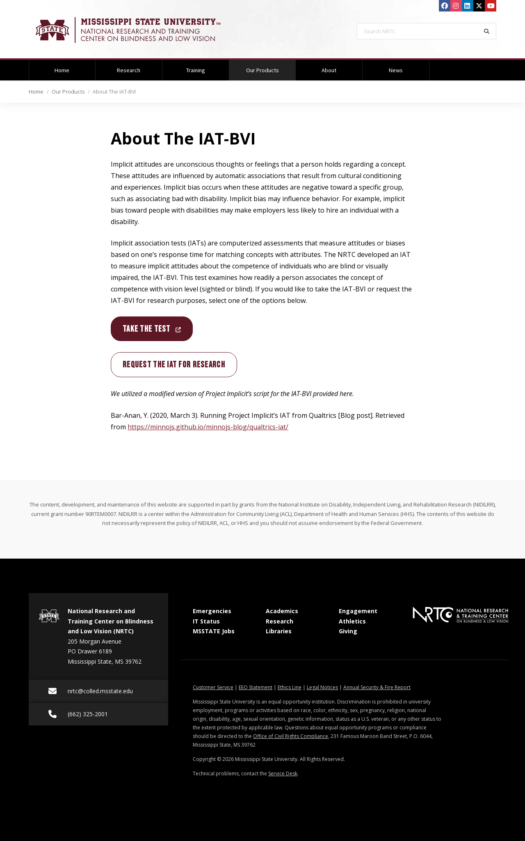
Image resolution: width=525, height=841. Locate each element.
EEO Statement (255, 687)
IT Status (206, 621)
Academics (282, 611)
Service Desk (282, 773)
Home (62, 70)
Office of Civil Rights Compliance (290, 736)
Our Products (271, 67)
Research (128, 70)
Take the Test (152, 329)
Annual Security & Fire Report (377, 687)
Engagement (358, 611)
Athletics (352, 621)
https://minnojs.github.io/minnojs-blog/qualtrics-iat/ (208, 426)
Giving (348, 631)
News (396, 70)
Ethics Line (289, 687)
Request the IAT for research (174, 365)
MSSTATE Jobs (214, 631)
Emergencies (212, 611)
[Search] (486, 31)
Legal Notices (322, 687)
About (329, 70)
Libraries (279, 631)
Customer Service (213, 687)
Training (195, 70)
